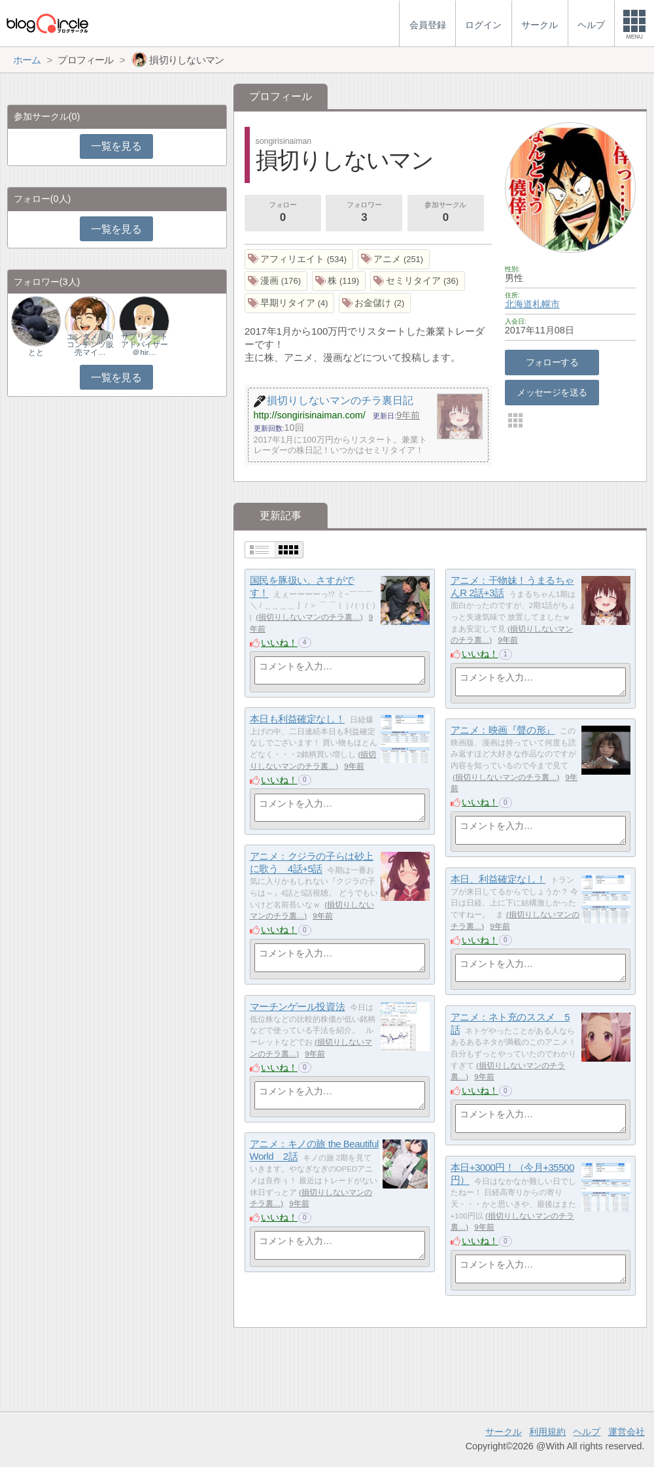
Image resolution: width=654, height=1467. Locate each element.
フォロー (282, 213)
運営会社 (626, 1431)
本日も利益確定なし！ (297, 718)
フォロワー (364, 213)
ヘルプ (586, 1431)
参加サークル (445, 213)
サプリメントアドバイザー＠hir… (144, 344)
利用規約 (547, 1431)
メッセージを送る (552, 392)
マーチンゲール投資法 (297, 1006)
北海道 (518, 304)
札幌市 (546, 304)
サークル (503, 1431)
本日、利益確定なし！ (498, 879)
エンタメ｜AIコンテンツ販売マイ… (90, 344)
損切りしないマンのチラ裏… (309, 617)
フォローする (552, 362)
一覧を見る (116, 146)
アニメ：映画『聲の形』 (503, 729)
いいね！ (279, 642)
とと (36, 352)
